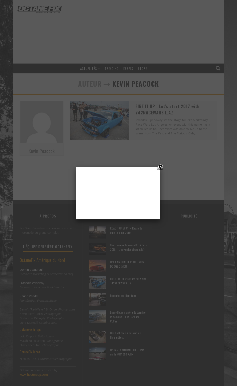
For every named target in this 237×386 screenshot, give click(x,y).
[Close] (160, 167)
